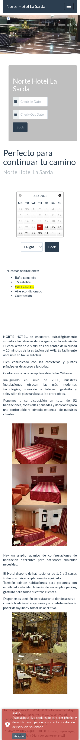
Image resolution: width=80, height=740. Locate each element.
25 (53, 227)
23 (40, 227)
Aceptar (19, 719)
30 (40, 233)
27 (20, 233)
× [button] (76, 726)
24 (46, 227)
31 (46, 233)
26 (59, 227)
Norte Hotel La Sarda (25, 6)
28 (27, 233)
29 (33, 233)
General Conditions (26, 736)
